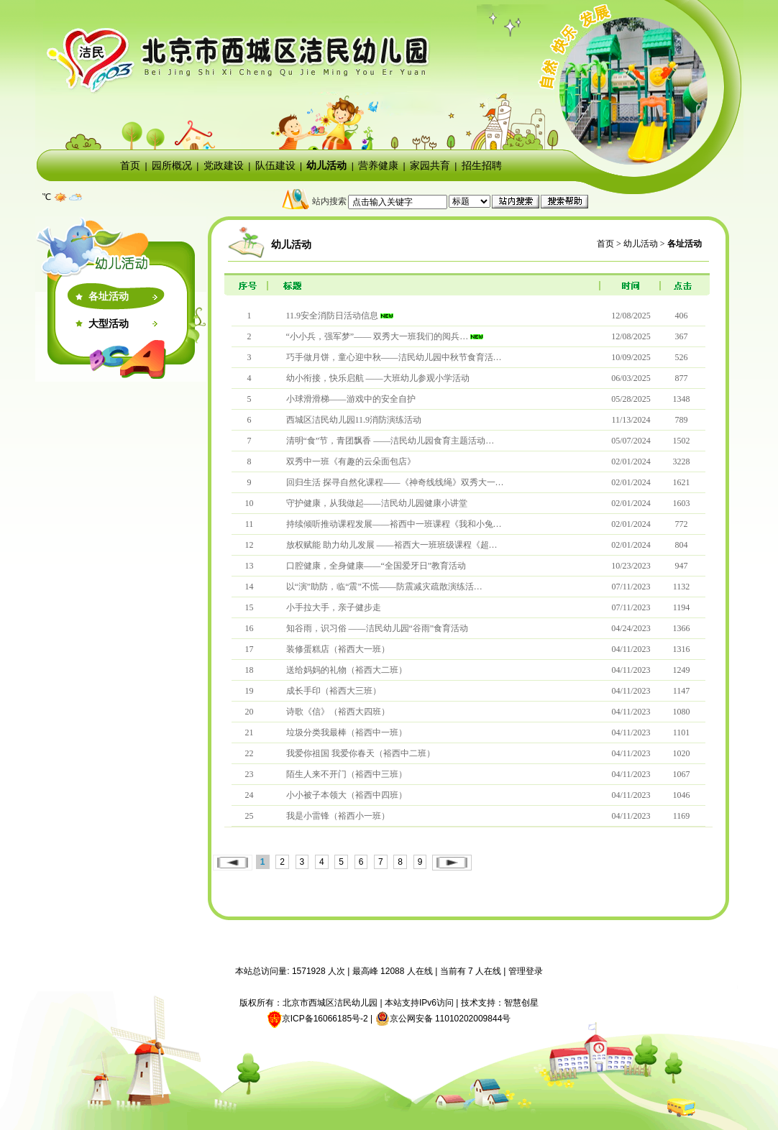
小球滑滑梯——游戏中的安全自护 (351, 399)
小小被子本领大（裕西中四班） (346, 795)
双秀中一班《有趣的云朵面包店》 (351, 461)
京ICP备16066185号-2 (325, 1019)
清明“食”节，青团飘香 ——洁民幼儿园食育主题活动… (390, 441)
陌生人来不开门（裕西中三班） (346, 774)
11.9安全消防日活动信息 (332, 316)
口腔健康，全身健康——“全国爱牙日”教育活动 (376, 566)
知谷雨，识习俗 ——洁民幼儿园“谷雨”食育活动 (377, 628)
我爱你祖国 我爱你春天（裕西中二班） (360, 753)
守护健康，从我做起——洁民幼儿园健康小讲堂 (376, 503)
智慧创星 (521, 1003)
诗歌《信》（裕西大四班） (338, 712)
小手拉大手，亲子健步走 (333, 607)
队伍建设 (275, 165)
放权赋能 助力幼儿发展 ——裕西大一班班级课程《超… (392, 545)
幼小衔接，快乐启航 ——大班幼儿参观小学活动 (378, 378)
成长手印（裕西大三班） (333, 691)
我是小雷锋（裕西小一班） (338, 816)
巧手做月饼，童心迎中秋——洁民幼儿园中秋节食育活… (394, 357)
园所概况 (172, 165)
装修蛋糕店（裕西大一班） (338, 649)
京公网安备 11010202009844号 (443, 1018)
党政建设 (223, 165)
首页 (130, 165)
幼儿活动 (326, 165)
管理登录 (525, 971)
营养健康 (378, 165)
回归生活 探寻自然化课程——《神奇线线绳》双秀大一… (395, 482)
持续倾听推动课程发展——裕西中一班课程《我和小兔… (394, 524)
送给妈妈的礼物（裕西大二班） (346, 670)
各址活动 (108, 296)
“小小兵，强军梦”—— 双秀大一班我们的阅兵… (377, 336)
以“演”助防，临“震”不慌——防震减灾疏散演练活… (384, 587)
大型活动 (108, 323)
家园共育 (430, 165)
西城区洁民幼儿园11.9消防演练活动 (354, 420)
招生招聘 (482, 165)
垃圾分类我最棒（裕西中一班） (346, 732)
